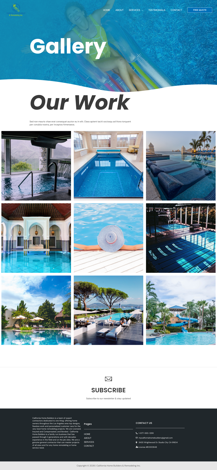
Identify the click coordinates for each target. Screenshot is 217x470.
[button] (142, 10)
